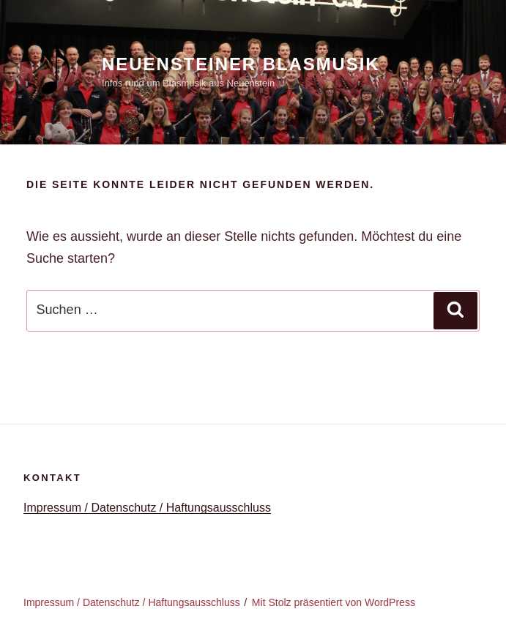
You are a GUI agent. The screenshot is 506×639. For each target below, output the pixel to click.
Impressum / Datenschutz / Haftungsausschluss (147, 507)
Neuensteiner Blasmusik (241, 64)
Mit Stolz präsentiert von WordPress (333, 602)
